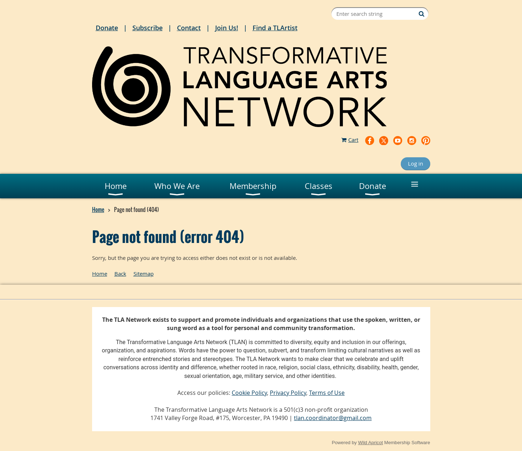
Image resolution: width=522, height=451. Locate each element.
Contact (189, 27)
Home (98, 209)
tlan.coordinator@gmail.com (333, 418)
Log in (415, 163)
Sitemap (143, 273)
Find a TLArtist (275, 27)
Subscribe (147, 27)
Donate (107, 27)
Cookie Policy (249, 393)
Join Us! (226, 27)
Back (120, 273)
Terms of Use (327, 393)
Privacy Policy (288, 393)
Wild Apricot (370, 442)
